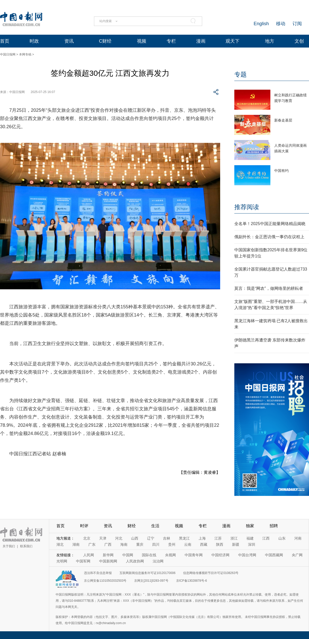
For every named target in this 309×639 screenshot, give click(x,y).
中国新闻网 (108, 561)
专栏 (171, 41)
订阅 (297, 23)
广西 (107, 544)
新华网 (108, 555)
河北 (118, 538)
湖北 (60, 544)
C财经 (105, 41)
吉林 (166, 538)
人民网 (88, 555)
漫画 (200, 41)
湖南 (76, 544)
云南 (187, 544)
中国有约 (281, 171)
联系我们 (26, 546)
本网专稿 (25, 54)
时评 (84, 526)
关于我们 (9, 546)
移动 (280, 23)
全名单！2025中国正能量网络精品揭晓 (269, 223)
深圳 (251, 544)
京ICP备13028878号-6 (191, 580)
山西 (134, 538)
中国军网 (83, 561)
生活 (155, 526)
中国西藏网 (274, 555)
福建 (250, 538)
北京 (86, 538)
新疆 (235, 544)
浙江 (234, 538)
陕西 (219, 544)
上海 (202, 538)
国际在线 (149, 555)
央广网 (297, 555)
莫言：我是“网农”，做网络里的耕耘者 (268, 288)
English (261, 23)
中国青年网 (194, 555)
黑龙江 (184, 538)
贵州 (171, 544)
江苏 (218, 538)
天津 (102, 538)
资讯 (69, 41)
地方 (269, 41)
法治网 (158, 561)
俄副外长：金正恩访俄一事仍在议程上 (269, 237)
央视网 (170, 555)
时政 (34, 41)
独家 (250, 526)
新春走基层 (283, 120)
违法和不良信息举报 (98, 573)
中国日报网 (7, 54)
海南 (123, 544)
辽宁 (150, 538)
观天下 (232, 41)
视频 (141, 41)
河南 (298, 538)
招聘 (274, 526)
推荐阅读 (246, 206)
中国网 (127, 555)
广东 (92, 544)
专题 (240, 74)
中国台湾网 (247, 555)
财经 (131, 526)
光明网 (61, 561)
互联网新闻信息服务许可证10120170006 (147, 573)
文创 (299, 41)
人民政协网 (135, 561)
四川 (155, 544)
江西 (266, 538)
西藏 (203, 544)
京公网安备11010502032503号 (105, 580)
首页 (4, 41)
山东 (282, 538)
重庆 (139, 544)
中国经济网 (220, 555)
